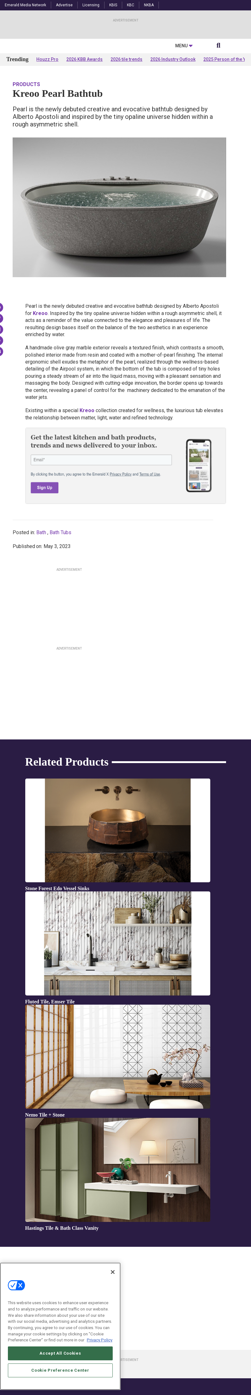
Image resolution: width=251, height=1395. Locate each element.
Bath (41, 594)
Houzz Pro (47, 120)
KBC (130, 5)
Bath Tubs (60, 594)
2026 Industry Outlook (172, 120)
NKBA (149, 5)
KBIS (113, 5)
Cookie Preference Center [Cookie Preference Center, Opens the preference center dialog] (60, 1370)
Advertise (64, 5)
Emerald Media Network (25, 5)
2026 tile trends (126, 120)
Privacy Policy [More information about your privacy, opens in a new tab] (99, 1340)
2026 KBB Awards (84, 120)
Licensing (90, 5)
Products (26, 146)
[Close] (113, 1272)
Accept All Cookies (60, 1353)
